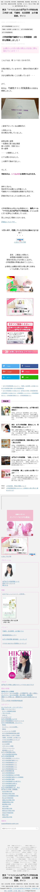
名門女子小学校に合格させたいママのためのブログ (17, 684)
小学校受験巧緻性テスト (13, 395)
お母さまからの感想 (16, 850)
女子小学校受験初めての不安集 (11, 775)
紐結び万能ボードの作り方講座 (11, 735)
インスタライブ (6, 717)
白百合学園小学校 (7, 791)
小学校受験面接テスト (25, 395)
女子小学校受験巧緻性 (7, 388)
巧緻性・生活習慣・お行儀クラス (29, 386)
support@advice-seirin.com (10, 823)
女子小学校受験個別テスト (9, 764)
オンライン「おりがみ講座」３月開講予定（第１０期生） (19, 693)
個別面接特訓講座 (7, 741)
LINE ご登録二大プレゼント (15, 845)
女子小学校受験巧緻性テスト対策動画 (12, 777)
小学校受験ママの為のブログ (8, 393)
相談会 (4, 729)
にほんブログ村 (20, 242)
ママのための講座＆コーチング (11, 739)
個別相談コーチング (7, 750)
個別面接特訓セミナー (9, 635)
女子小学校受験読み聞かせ (9, 783)
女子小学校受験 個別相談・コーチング (14, 639)
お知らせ (4, 715)
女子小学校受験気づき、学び (10, 787)
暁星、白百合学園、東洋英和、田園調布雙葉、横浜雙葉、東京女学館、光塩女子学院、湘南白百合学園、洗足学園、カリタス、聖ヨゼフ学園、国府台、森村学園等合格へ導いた (20, 886)
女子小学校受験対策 (18, 388)
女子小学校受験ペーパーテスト (11, 758)
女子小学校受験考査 (7, 756)
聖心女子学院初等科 (7, 798)
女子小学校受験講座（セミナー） (11, 386)
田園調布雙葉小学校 (7, 802)
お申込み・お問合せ (26, 852)
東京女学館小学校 (7, 808)
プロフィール (29, 853)
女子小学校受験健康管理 (9, 785)
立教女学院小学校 (7, 817)
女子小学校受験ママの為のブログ (11, 390)
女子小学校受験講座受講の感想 (11, 733)
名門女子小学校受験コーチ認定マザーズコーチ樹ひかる (10, 581)
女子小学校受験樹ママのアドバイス (12, 721)
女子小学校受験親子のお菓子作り (11, 781)
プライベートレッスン (8, 748)
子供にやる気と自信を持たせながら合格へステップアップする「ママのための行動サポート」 (21, 860)
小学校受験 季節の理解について (16, 486)
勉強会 (4, 724)
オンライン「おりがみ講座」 (10, 727)
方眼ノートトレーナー (8, 709)
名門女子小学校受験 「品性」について (25, 457)
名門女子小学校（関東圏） (9, 789)
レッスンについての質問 (9, 731)
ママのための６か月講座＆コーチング (14, 643)
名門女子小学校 (25, 390)
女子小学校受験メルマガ (9, 719)
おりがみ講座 (6, 744)
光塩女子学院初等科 (7, 812)
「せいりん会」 (6, 713)
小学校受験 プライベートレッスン (21, 862)
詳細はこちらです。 (8, 222)
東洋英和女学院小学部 (8, 793)
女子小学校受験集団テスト (9, 762)
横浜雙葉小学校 (6, 804)
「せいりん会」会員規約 (13, 847)
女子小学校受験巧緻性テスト (10, 760)
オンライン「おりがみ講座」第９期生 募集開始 (17, 695)
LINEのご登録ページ (30, 845)
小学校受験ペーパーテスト (24, 393)
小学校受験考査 (34, 390)
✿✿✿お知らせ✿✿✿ (7, 691)
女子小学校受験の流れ (8, 752)
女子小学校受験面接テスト (9, 769)
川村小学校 (5, 806)
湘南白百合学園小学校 (8, 800)
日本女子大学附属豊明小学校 (10, 795)
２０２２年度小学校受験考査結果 (12, 700)
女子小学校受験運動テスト (9, 766)
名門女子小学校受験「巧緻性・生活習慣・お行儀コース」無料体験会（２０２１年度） (21, 855)
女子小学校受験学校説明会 (9, 754)
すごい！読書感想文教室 (9, 711)
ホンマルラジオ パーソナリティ (12, 707)
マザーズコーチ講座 (7, 746)
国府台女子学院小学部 (8, 810)
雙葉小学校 (5, 815)
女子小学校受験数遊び (8, 773)
